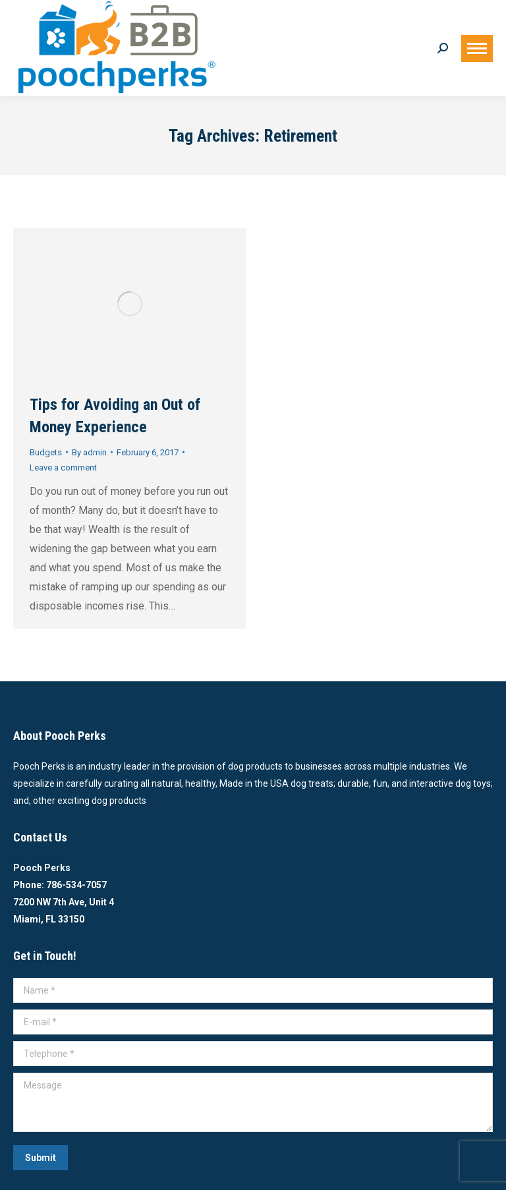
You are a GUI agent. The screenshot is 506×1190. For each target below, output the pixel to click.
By (89, 452)
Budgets (46, 452)
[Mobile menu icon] (477, 48)
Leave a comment (63, 467)
